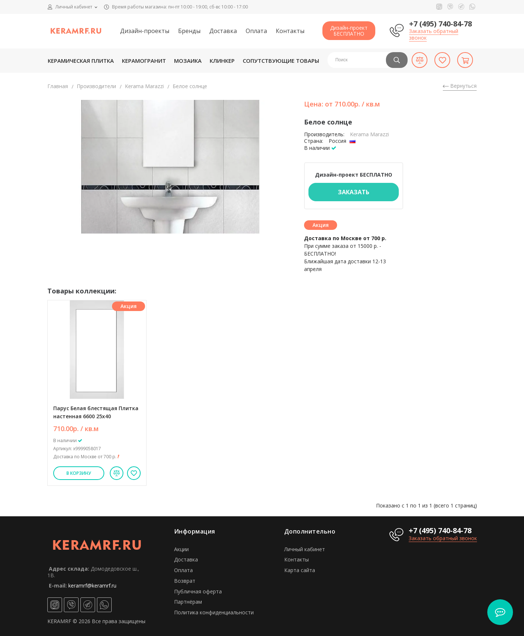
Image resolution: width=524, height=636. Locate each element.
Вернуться (460, 85)
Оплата (256, 31)
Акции (181, 549)
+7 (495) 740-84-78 (440, 24)
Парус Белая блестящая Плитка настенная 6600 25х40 (95, 412)
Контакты (290, 31)
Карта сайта (299, 570)
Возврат (184, 580)
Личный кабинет (304, 549)
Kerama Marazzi (144, 86)
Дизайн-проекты (144, 31)
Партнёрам (188, 601)
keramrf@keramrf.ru (92, 585)
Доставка (223, 31)
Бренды (189, 31)
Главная (57, 86)
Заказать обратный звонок (433, 34)
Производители (96, 86)
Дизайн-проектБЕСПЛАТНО (349, 30)
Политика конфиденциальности (214, 612)
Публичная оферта (198, 591)
